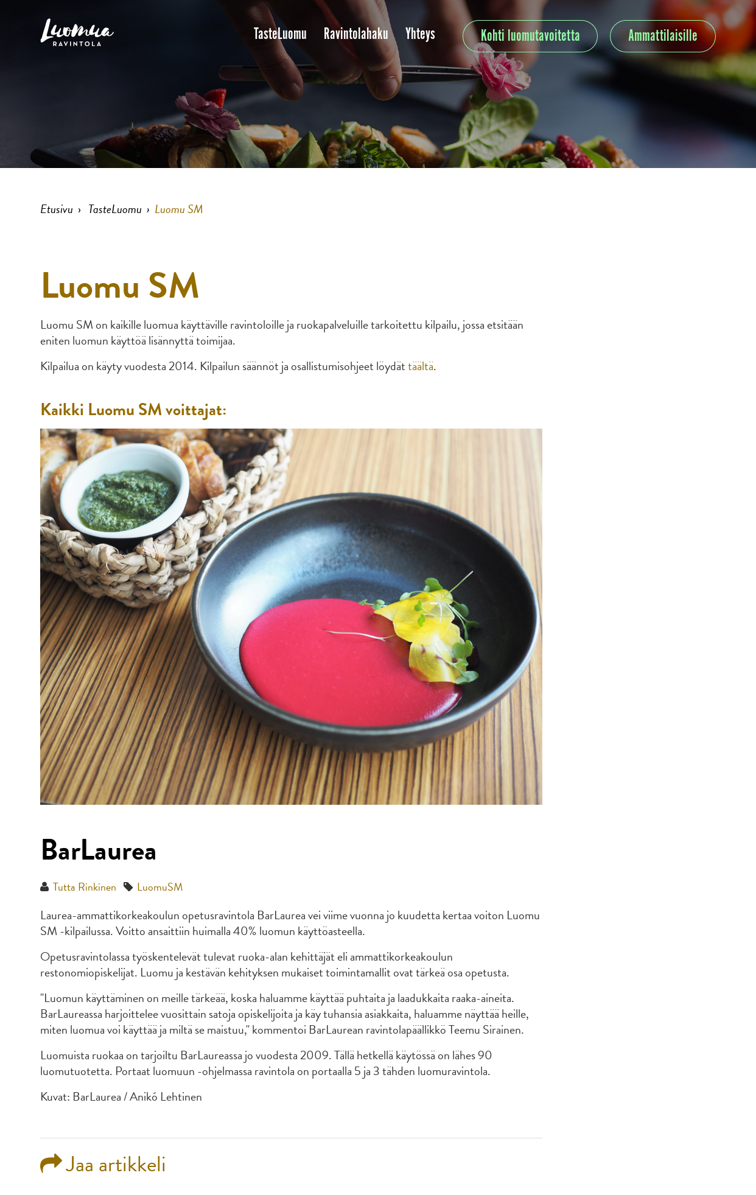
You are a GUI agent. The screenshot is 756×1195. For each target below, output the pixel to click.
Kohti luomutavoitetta (530, 36)
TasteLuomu (280, 34)
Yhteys (420, 34)
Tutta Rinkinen (84, 886)
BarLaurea (98, 850)
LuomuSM (160, 886)
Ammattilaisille (663, 36)
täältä (420, 366)
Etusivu (56, 209)
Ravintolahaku (356, 34)
